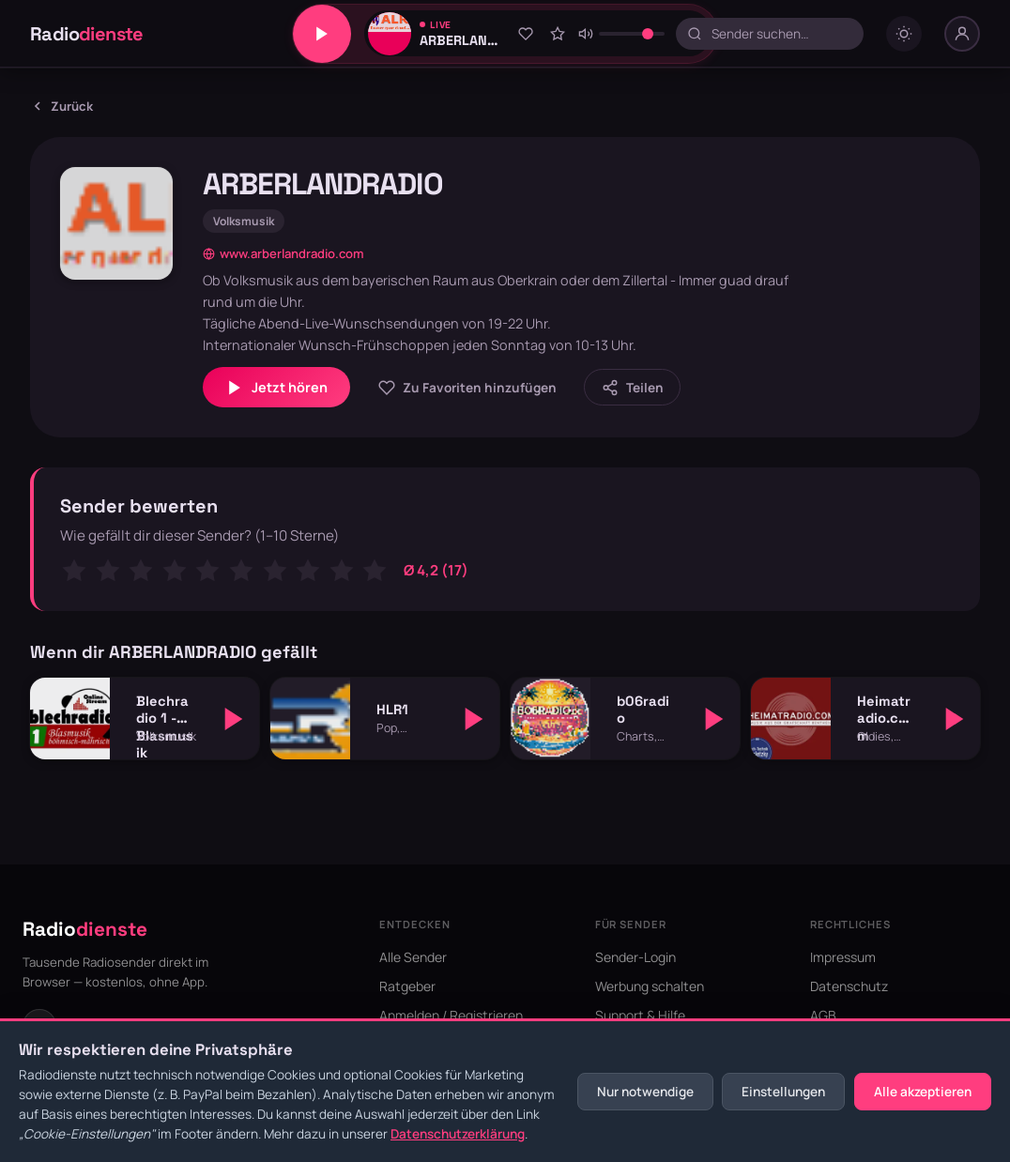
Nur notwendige (645, 1091)
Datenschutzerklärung (457, 1133)
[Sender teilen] (632, 387)
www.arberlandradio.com (283, 253)
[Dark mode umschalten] (904, 34)
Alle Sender (413, 957)
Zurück (61, 106)
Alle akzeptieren (923, 1091)
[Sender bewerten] (557, 34)
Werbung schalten (649, 986)
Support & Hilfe (640, 1015)
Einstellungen (783, 1091)
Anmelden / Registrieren (451, 1015)
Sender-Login (635, 957)
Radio (87, 34)
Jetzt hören (276, 387)
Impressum (843, 957)
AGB (823, 1015)
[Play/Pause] (322, 34)
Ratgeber (407, 986)
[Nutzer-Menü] (962, 34)
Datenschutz (849, 986)
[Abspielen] (233, 719)
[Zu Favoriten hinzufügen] (525, 34)
